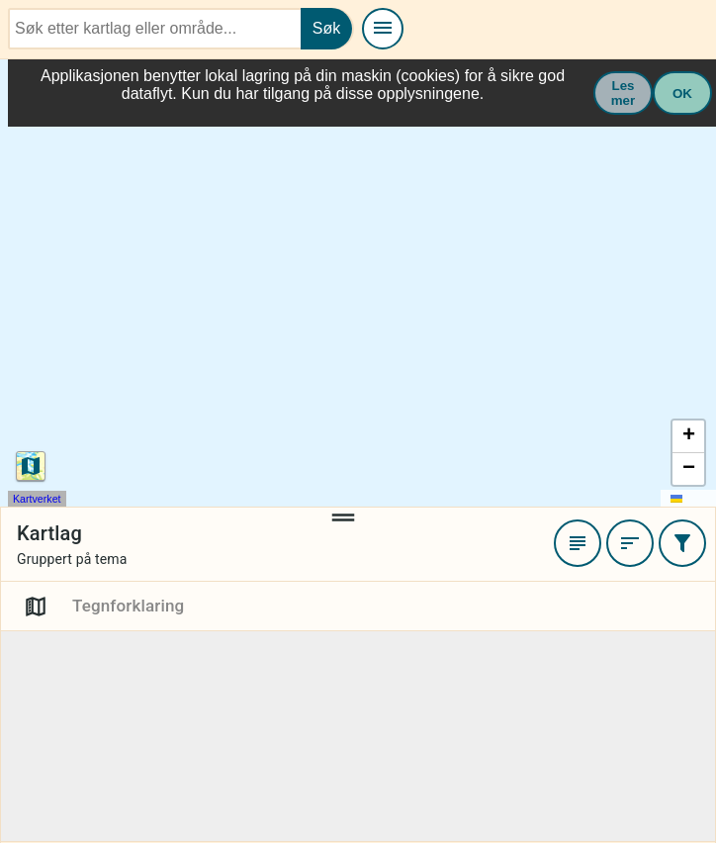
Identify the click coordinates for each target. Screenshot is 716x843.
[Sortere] (630, 544)
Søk (326, 28)
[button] (688, 438)
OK (682, 93)
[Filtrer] (682, 544)
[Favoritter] (577, 544)
